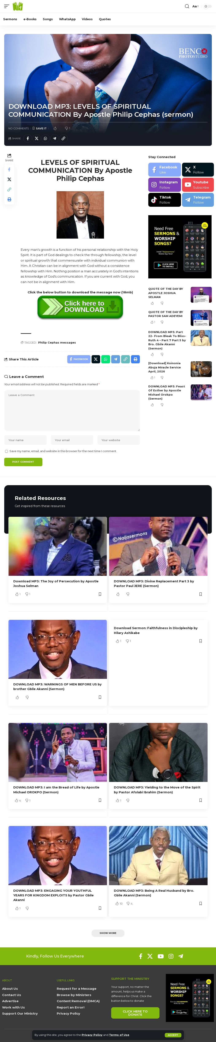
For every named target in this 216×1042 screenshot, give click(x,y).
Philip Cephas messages (57, 342)
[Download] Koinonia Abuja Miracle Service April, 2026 (164, 367)
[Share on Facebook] (27, 138)
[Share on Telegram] (55, 138)
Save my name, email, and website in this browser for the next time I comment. (63, 452)
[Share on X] (36, 138)
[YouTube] (161, 955)
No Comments (18, 128)
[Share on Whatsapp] (46, 138)
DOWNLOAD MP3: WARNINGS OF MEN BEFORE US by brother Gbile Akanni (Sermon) (55, 687)
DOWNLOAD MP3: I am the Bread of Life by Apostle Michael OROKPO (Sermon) (56, 790)
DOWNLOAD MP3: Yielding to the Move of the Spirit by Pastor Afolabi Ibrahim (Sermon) (157, 790)
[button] (173, 1035)
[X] (198, 170)
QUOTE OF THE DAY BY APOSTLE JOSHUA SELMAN (165, 293)
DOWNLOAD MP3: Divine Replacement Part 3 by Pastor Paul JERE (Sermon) (154, 584)
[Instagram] (164, 185)
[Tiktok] (164, 200)
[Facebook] (164, 170)
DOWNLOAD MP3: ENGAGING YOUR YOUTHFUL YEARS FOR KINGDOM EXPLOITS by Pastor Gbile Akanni (53, 895)
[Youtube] (198, 185)
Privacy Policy (92, 1035)
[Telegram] (198, 200)
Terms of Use (119, 1035)
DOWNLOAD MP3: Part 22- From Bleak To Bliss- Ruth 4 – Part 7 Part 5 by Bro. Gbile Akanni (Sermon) (167, 340)
